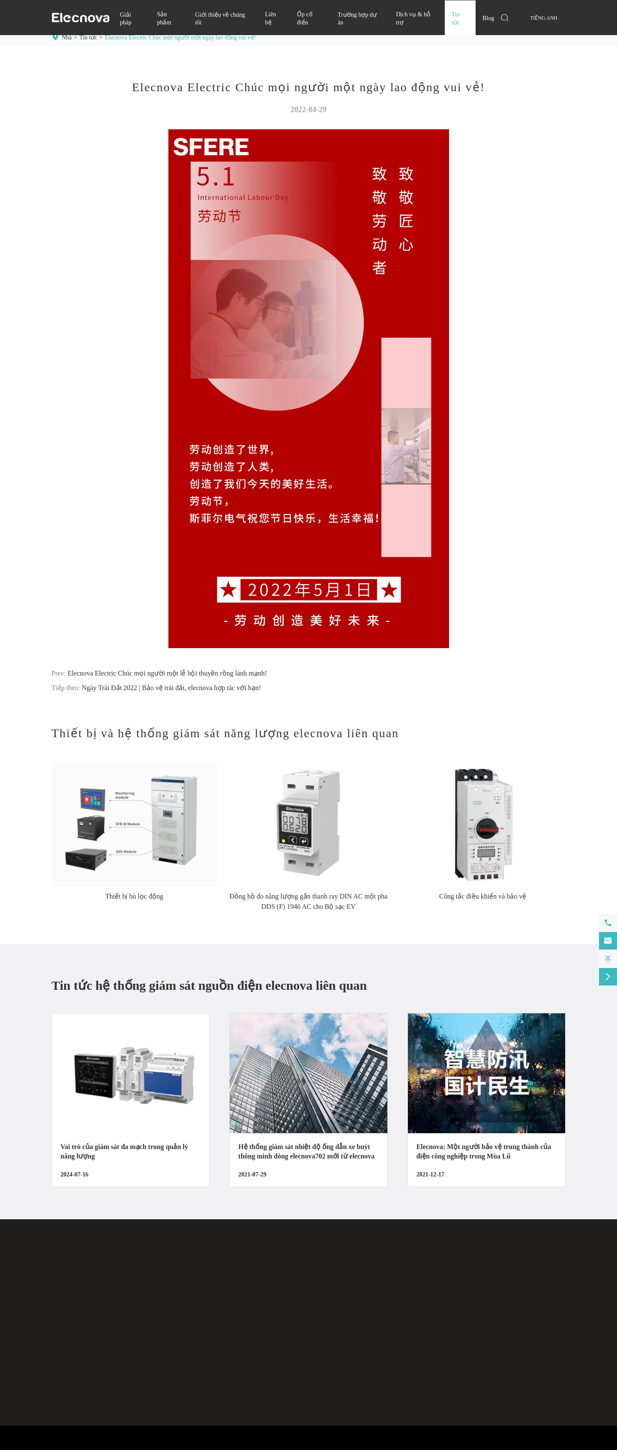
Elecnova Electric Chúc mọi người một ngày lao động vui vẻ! (180, 37)
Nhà (67, 37)
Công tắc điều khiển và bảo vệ (482, 896)
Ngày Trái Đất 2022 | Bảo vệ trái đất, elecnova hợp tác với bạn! (171, 687)
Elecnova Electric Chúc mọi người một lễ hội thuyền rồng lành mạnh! (167, 673)
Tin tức (88, 37)
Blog (488, 18)
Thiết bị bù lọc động (134, 896)
